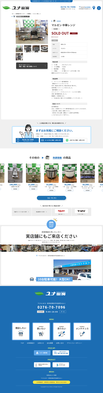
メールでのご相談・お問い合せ (53, 140)
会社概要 (50, 343)
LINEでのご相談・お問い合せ (77, 140)
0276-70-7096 (68, 7)
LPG (55, 40)
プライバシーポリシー (74, 343)
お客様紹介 (31, 343)
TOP (22, 343)
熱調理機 (29, 13)
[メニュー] (99, 8)
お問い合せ (60, 343)
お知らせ (41, 343)
